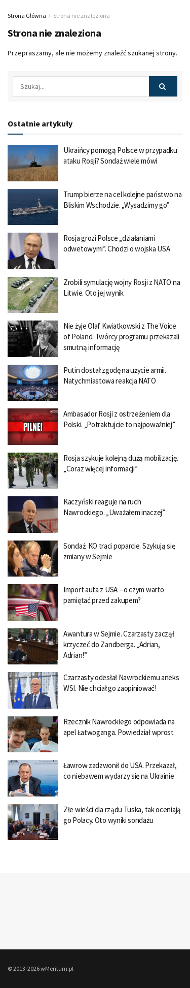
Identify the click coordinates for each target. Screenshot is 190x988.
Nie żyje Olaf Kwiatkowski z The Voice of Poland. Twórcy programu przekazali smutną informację (121, 336)
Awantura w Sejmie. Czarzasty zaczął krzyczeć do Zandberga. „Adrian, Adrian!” (118, 644)
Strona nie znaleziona (81, 15)
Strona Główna (27, 15)
